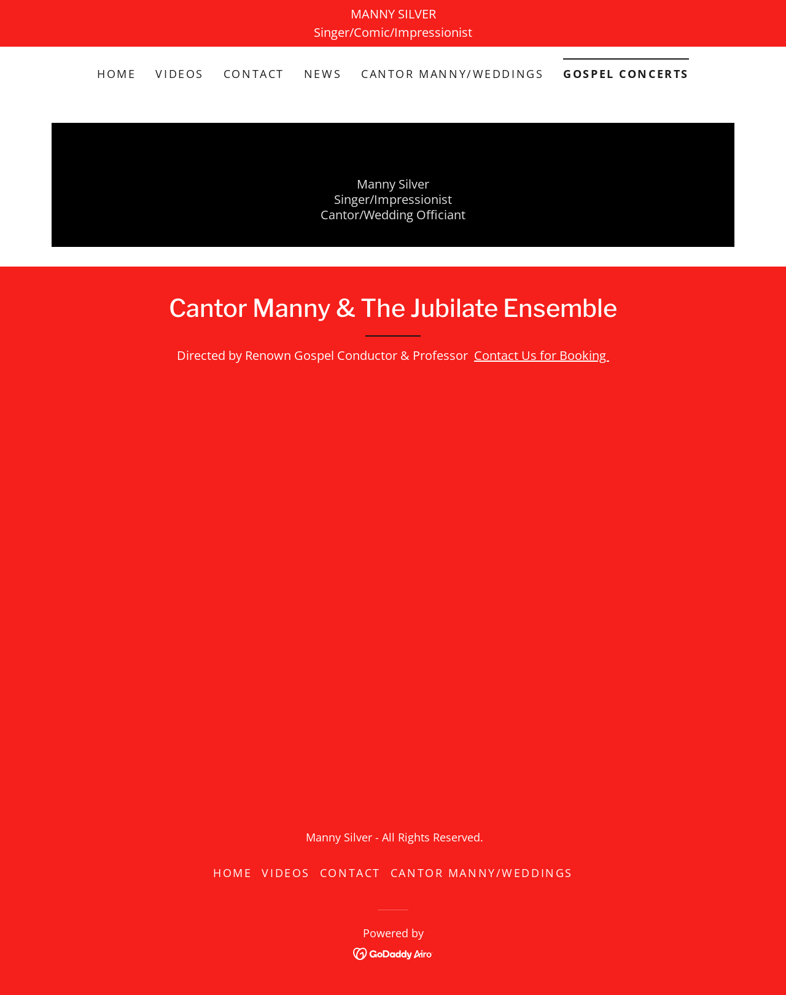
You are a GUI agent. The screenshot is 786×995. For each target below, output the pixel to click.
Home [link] (116, 73)
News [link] (322, 73)
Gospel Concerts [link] (626, 73)
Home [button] (232, 872)
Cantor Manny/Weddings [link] (452, 73)
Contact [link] (254, 73)
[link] (393, 952)
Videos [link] (179, 73)
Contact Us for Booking (541, 355)
